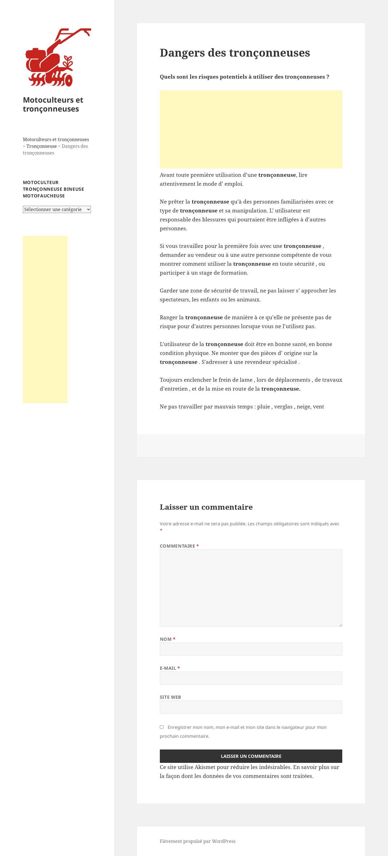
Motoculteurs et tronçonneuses (53, 104)
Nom (168, 639)
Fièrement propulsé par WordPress (197, 841)
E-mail (170, 668)
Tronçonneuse (41, 146)
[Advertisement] (45, 319)
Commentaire (179, 546)
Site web (170, 697)
